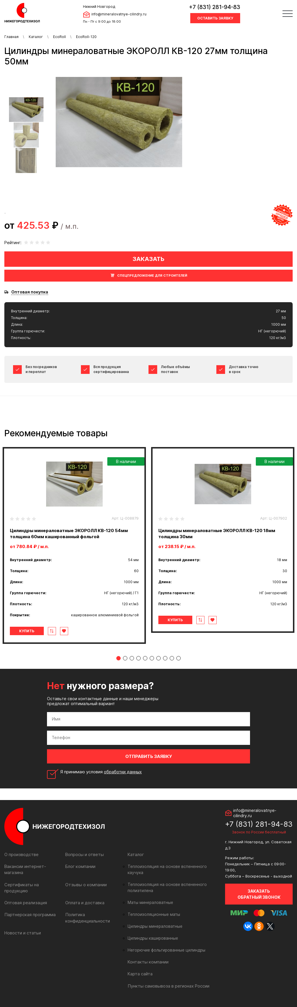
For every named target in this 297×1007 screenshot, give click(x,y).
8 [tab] (165, 658)
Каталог (36, 37)
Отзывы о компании (85, 884)
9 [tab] (172, 658)
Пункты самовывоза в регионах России (167, 979)
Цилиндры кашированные (152, 932)
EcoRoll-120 (86, 37)
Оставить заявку (215, 18)
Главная (11, 37)
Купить (28, 631)
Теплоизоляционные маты (153, 908)
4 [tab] (138, 658)
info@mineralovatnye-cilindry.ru (118, 14)
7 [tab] (158, 658)
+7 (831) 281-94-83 (214, 7)
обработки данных (123, 771)
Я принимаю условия (101, 771)
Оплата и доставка (84, 896)
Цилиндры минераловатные (154, 920)
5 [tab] (145, 658)
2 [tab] (125, 658)
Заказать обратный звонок (259, 894)
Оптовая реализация (25, 896)
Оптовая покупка (29, 292)
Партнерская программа (29, 908)
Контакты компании (147, 955)
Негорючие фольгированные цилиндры (165, 944)
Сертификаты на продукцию (32, 884)
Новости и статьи (22, 926)
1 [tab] (118, 658)
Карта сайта (140, 967)
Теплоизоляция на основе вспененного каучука (173, 866)
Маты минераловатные (149, 896)
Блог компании (80, 866)
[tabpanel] (74, 545)
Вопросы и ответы (84, 854)
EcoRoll (59, 37)
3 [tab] (132, 658)
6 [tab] (152, 658)
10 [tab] (178, 658)
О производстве (21, 854)
